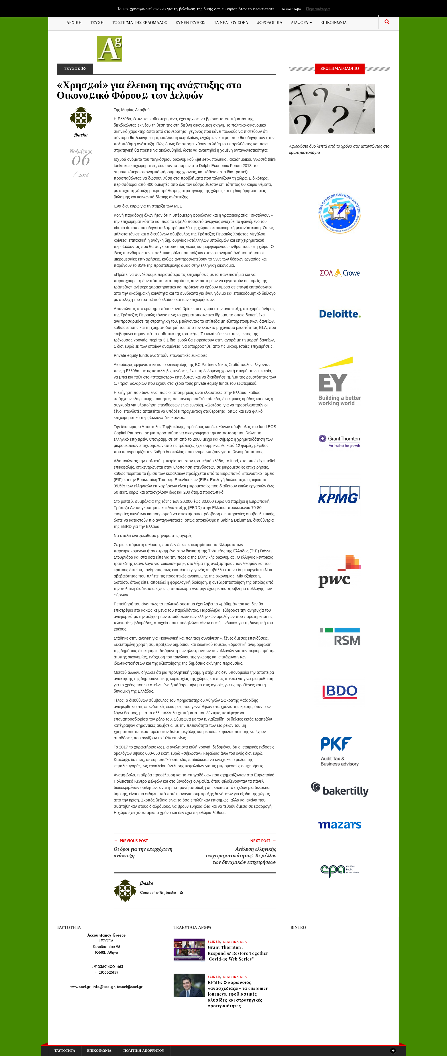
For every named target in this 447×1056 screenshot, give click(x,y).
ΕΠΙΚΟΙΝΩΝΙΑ (333, 22)
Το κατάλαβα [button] (291, 9)
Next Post (263, 841)
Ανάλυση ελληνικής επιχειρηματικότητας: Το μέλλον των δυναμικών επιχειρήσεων (241, 855)
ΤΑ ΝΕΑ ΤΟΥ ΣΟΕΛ (231, 22)
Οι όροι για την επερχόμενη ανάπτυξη (143, 852)
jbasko (81, 135)
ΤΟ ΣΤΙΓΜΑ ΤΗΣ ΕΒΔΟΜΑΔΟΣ (139, 22)
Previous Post (131, 841)
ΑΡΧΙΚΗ (74, 22)
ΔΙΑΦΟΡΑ (301, 22)
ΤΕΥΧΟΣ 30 (75, 69)
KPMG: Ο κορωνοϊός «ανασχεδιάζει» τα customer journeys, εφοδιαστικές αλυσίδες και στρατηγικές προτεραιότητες (238, 995)
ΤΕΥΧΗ (96, 22)
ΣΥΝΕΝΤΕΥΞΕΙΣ (191, 22)
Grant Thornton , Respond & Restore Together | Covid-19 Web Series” (239, 953)
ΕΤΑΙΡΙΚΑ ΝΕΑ (235, 942)
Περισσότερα (318, 9)
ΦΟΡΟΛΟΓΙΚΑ (270, 22)
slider (214, 942)
